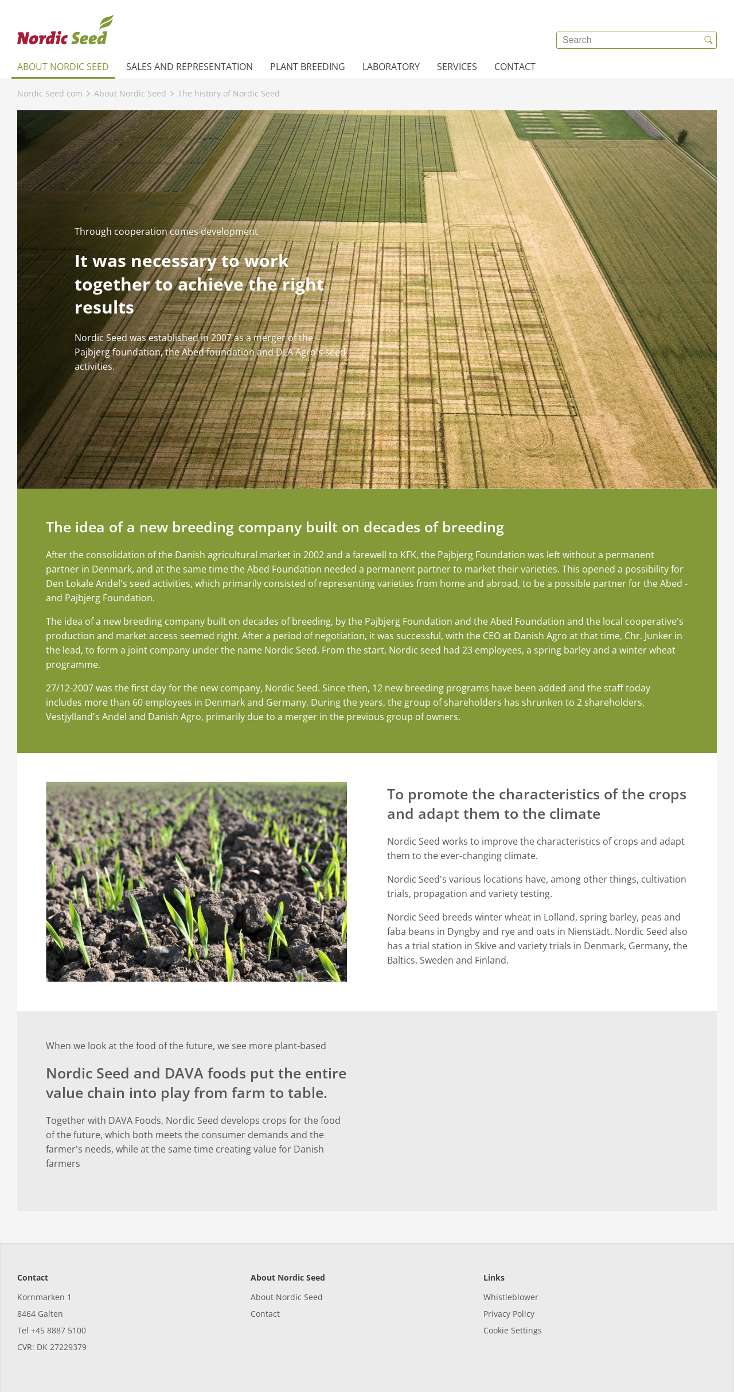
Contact (515, 66)
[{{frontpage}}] (65, 32)
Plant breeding (307, 66)
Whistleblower (510, 1297)
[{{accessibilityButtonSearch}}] (708, 40)
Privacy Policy (508, 1313)
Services (457, 66)
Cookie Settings (512, 1330)
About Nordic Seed (63, 66)
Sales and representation (189, 66)
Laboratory (391, 66)
